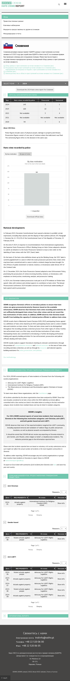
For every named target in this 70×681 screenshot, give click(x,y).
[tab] (11, 154)
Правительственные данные (13, 21)
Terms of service (52, 672)
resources (43, 348)
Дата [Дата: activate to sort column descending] (7, 498)
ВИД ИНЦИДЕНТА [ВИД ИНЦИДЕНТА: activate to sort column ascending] (20, 498)
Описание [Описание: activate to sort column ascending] (61, 498)
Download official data (35, 217)
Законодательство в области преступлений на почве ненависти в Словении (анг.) (34, 73)
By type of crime (25, 154)
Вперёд (39, 515)
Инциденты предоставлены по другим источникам (21, 29)
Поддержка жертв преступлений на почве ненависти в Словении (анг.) (30, 68)
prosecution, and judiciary (32, 350)
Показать (59, 492)
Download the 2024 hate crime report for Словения (35, 90)
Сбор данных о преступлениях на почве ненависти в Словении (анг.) (29, 66)
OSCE (30, 672)
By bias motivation (11, 154)
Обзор (5, 17)
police (21, 350)
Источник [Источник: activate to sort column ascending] (42, 498)
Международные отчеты (12, 34)
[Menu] (65, 4)
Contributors (43, 393)
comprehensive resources (23, 345)
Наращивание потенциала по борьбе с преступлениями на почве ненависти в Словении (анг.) (33, 70)
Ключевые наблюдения (11, 25)
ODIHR (15, 672)
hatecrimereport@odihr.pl (14, 460)
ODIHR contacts (22, 672)
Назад (30, 515)
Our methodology (10, 357)
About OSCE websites (39, 672)
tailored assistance (42, 345)
